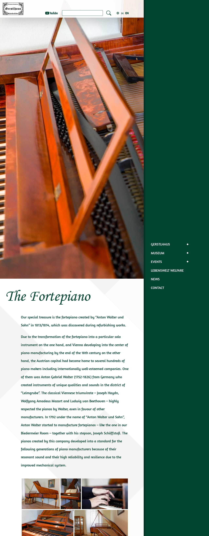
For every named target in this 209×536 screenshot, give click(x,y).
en (127, 13)
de (122, 13)
